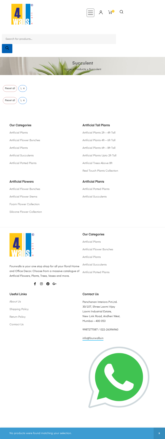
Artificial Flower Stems (23, 196)
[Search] (7, 48)
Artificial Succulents (22, 155)
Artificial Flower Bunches (25, 140)
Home (68, 69)
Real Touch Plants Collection (100, 171)
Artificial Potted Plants (23, 163)
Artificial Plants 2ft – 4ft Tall (98, 132)
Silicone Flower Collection (26, 212)
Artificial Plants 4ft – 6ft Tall (98, 140)
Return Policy (17, 317)
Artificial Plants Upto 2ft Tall (99, 155)
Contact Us (17, 324)
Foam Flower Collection (25, 204)
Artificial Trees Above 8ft (97, 163)
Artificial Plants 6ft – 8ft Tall (98, 148)
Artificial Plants (19, 132)
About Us (15, 301)
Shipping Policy (19, 309)
